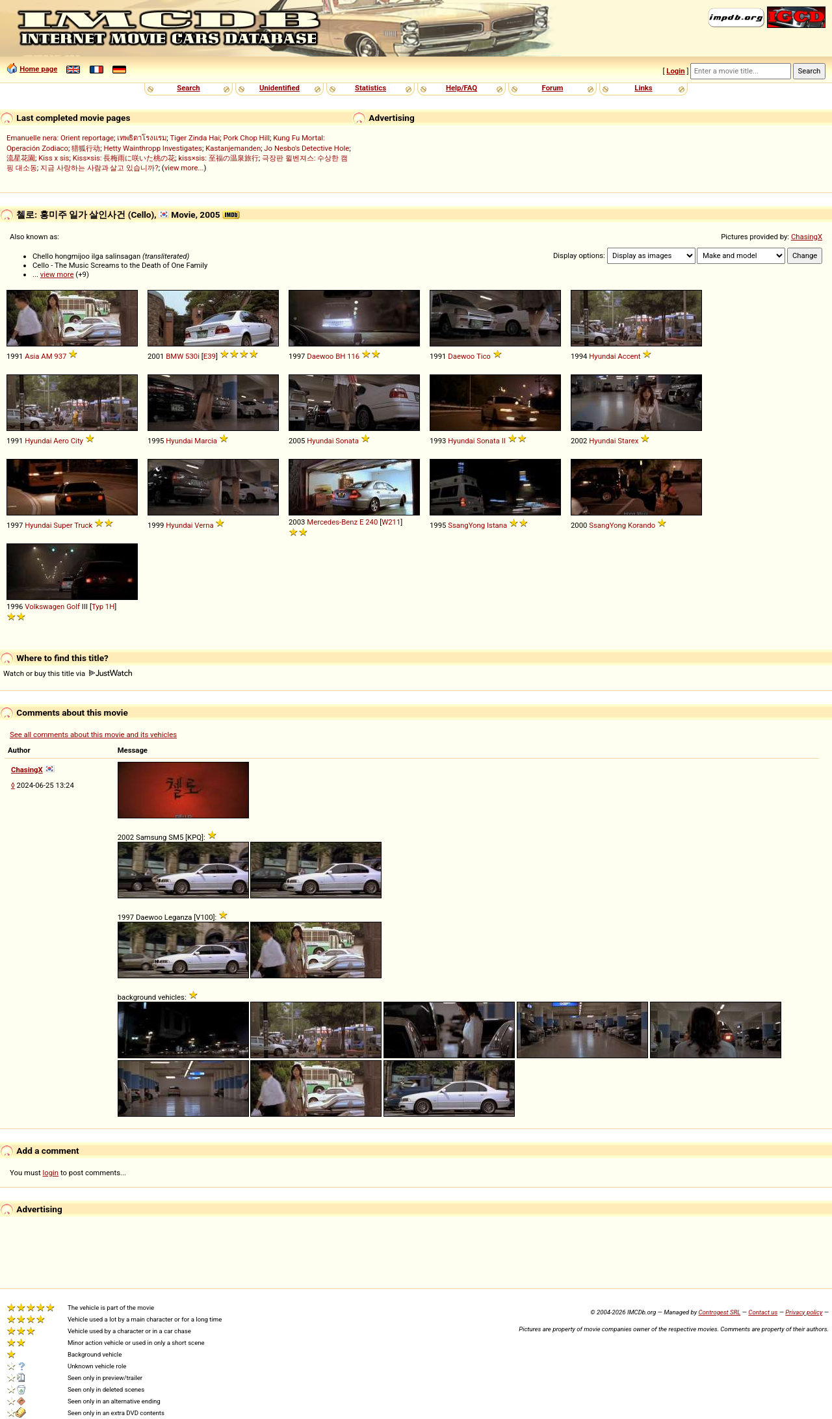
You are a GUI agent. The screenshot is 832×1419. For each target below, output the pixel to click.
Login (675, 70)
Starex (628, 440)
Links (643, 87)
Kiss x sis (53, 158)
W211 (391, 522)
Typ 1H (103, 606)
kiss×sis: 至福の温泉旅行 (219, 158)
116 (353, 356)
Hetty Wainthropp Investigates (152, 148)
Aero (61, 440)
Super (62, 525)
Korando (641, 525)
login (51, 1172)
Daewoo (320, 356)
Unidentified (279, 87)
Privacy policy (803, 1312)
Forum (553, 87)
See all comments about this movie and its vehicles (93, 734)
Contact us (762, 1312)
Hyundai (602, 356)
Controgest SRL (719, 1312)
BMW (174, 356)
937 (60, 356)
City (77, 440)
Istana (497, 525)
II (504, 440)
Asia (32, 356)
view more (57, 274)
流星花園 (20, 158)
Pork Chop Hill (246, 137)
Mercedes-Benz (332, 522)
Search (188, 87)
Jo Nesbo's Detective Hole (306, 148)
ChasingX (806, 236)
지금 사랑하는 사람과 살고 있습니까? (99, 167)
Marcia (205, 440)
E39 (209, 356)
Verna (203, 525)
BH (340, 356)
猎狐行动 (86, 148)
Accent (629, 356)
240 (371, 522)
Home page (38, 68)
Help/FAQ (461, 87)
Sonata (346, 440)
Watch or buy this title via (67, 673)
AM (46, 356)
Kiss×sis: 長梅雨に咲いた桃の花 (124, 158)
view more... (184, 167)
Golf (73, 606)
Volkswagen (44, 606)
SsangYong (466, 525)
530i (192, 356)
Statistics (370, 87)
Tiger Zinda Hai (195, 137)
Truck (83, 525)
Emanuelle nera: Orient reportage (60, 137)
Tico (483, 356)
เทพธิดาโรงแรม (141, 137)
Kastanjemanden (233, 148)
